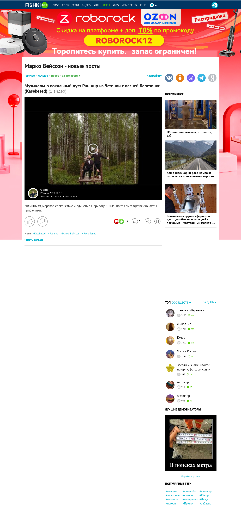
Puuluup (54, 233)
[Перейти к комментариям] (136, 221)
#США (169, 486)
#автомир (206, 470)
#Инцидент (190, 502)
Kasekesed (40, 233)
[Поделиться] (148, 221)
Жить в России (186, 330)
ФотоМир (183, 374)
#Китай (204, 494)
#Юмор (204, 474)
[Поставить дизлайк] (42, 221)
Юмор (181, 316)
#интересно (190, 478)
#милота (171, 498)
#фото (203, 486)
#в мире (188, 474)
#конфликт (189, 490)
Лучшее (43, 76)
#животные (173, 474)
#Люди (204, 478)
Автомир (183, 361)
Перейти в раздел (190, 455)
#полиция (189, 486)
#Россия (205, 498)
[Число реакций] (121, 221)
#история (171, 482)
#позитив (171, 502)
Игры (106, 5)
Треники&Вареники (190, 289)
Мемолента (129, 5)
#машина (171, 470)
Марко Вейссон (71, 233)
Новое (55, 5)
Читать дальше (34, 240)
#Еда (169, 494)
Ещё (143, 5)
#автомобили (190, 470)
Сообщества (70, 5)
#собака (205, 502)
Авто (115, 5)
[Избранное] (157, 221)
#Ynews (187, 498)
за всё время (71, 76)
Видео (86, 5)
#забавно (205, 482)
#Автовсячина (174, 478)
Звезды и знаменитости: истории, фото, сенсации (193, 346)
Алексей (44, 189)
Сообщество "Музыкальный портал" (59, 196)
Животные (184, 302)
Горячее (30, 76)
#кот (202, 490)
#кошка (187, 494)
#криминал (172, 490)
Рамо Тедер (89, 233)
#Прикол (188, 482)
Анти (96, 5)
